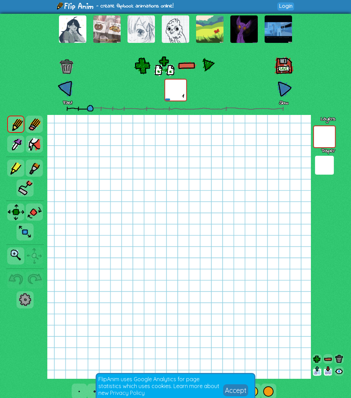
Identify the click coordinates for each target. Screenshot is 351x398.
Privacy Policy (127, 392)
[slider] (90, 108)
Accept (235, 390)
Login (285, 6)
